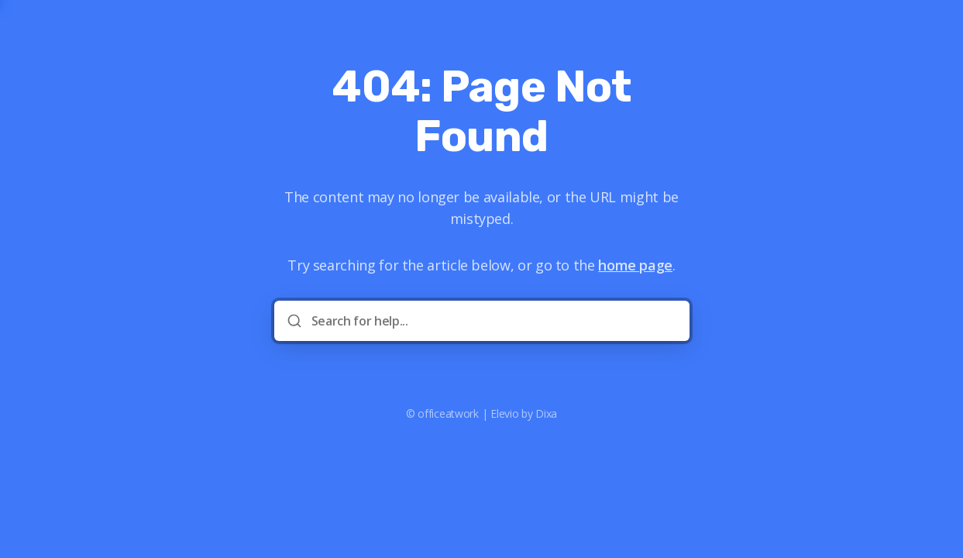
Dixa (546, 413)
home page (635, 265)
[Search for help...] (492, 321)
